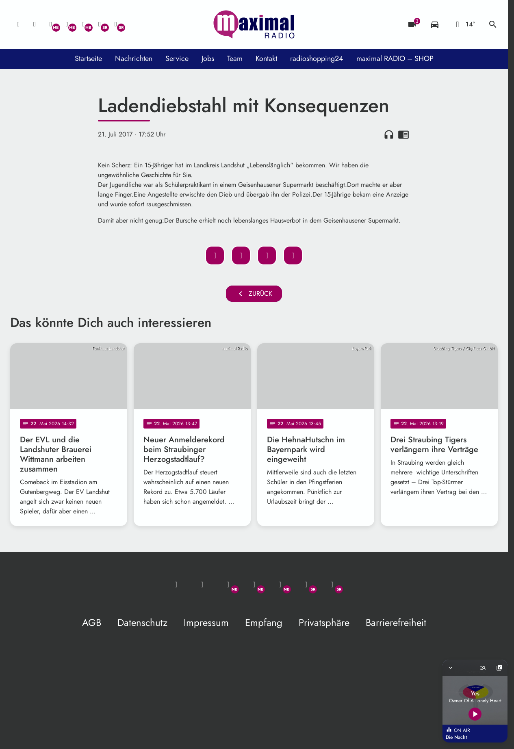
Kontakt (266, 58)
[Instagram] (83, 24)
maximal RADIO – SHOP (395, 58)
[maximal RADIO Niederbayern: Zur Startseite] (254, 24)
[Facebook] (67, 24)
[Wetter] (464, 24)
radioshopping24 (316, 58)
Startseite (88, 58)
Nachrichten (133, 58)
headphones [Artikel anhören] (389, 134)
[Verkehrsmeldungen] (435, 24)
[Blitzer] (412, 24)
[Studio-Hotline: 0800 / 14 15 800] (34, 24)
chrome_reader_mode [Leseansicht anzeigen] (403, 134)
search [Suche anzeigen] (493, 24)
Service (177, 58)
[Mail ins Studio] (18, 24)
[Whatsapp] (51, 24)
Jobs (208, 58)
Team (235, 58)
